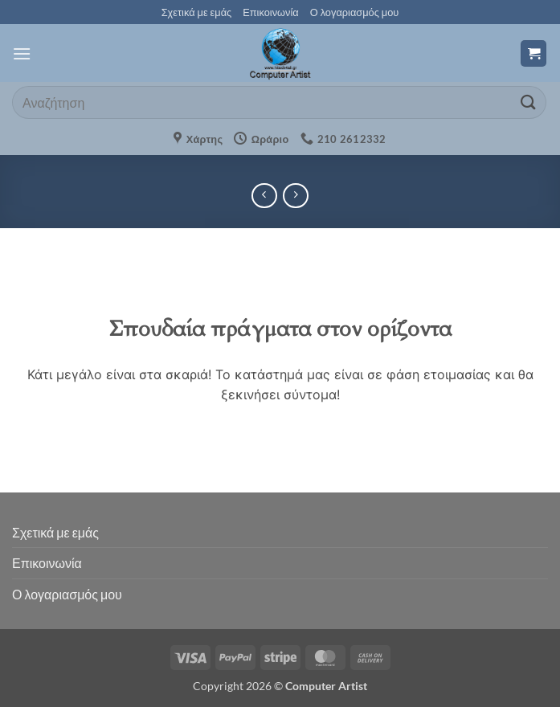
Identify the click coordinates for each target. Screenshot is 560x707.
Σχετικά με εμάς (196, 12)
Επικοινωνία (270, 12)
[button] (21, 53)
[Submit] (529, 102)
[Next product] (263, 195)
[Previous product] (295, 195)
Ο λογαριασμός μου (354, 12)
